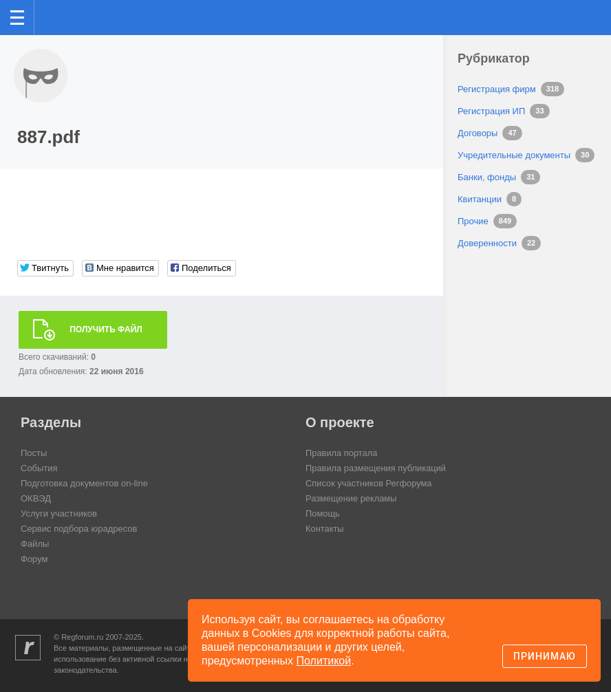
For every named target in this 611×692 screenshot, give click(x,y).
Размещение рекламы (352, 498)
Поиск (555, 16)
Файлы (35, 544)
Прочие (473, 221)
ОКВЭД (36, 498)
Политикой (324, 661)
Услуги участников (59, 513)
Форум (34, 559)
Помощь (323, 513)
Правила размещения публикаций (376, 468)
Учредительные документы (514, 155)
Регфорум (56, 16)
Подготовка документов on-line (84, 483)
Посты (34, 453)
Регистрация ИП (491, 111)
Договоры (477, 133)
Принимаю (544, 656)
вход (582, 7)
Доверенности (487, 243)
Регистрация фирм (497, 89)
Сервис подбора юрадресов (79, 528)
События (39, 468)
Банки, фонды (487, 177)
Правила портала (342, 453)
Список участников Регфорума (369, 483)
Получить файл (105, 329)
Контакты (325, 528)
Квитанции (480, 199)
